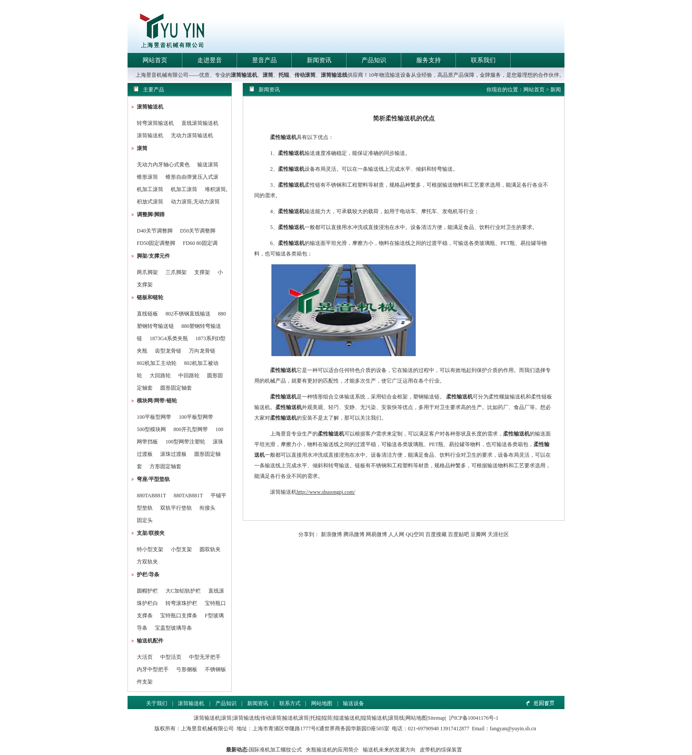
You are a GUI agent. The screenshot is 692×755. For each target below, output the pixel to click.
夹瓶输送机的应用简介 (332, 750)
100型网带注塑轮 (185, 442)
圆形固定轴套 (176, 388)
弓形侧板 (186, 669)
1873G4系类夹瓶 (169, 338)
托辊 (283, 75)
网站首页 (155, 60)
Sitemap (436, 718)
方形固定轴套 (165, 466)
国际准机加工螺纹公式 (275, 750)
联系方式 (290, 703)
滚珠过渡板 (173, 454)
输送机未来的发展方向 (389, 750)
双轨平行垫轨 (176, 508)
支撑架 (202, 272)
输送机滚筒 (295, 718)
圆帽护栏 (147, 591)
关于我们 (156, 703)
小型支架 (181, 549)
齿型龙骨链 (168, 351)
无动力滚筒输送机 (192, 135)
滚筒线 (396, 718)
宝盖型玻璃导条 (173, 628)
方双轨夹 (147, 562)
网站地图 (321, 703)
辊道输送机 (347, 718)
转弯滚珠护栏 (181, 603)
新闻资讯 (319, 60)
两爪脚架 (147, 272)
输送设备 (353, 703)
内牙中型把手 (153, 669)
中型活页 (170, 657)
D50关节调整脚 (198, 231)
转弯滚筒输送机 (156, 123)
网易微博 (376, 534)
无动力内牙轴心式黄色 (163, 165)
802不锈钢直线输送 (188, 314)
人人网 (396, 534)
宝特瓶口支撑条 (178, 615)
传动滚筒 (305, 75)
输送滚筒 (207, 165)
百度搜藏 (436, 534)
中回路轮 (188, 375)
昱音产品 (264, 60)
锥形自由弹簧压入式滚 (191, 177)
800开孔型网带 (190, 429)
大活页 (145, 657)
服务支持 (428, 60)
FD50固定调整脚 (156, 243)
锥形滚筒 (147, 177)
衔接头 (207, 508)
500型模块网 (151, 429)
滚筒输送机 (244, 75)
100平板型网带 (154, 417)
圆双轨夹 (210, 549)
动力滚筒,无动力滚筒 (195, 202)
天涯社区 (498, 534)
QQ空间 (415, 534)
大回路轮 (160, 375)
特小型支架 (150, 549)
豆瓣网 (478, 534)
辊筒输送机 (374, 718)
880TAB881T (151, 495)
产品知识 (373, 60)
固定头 (145, 520)
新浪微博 (331, 534)
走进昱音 (209, 60)
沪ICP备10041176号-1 (473, 718)
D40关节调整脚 (155, 231)
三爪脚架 (176, 272)
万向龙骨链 (202, 351)
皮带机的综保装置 (441, 750)
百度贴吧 (458, 534)
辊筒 (327, 718)
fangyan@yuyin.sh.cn (513, 728)
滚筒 (268, 75)
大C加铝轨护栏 (183, 591)
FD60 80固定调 (200, 243)
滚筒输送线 (334, 75)
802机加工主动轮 (157, 363)
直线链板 (147, 314)
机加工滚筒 (150, 189)
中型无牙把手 (205, 657)
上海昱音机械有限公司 (207, 728)
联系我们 (483, 60)
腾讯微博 (354, 534)
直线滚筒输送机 (199, 123)
